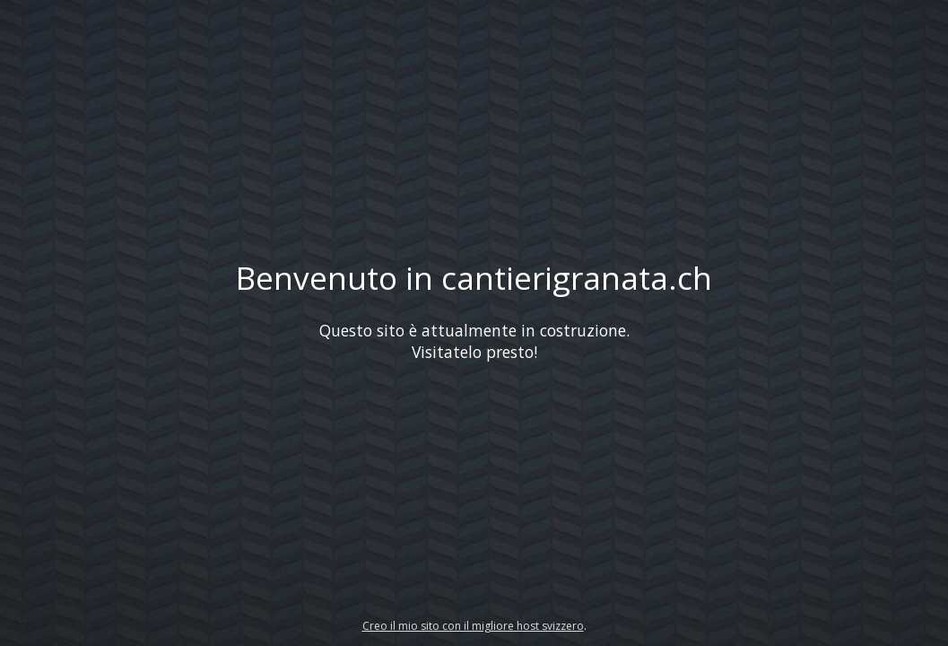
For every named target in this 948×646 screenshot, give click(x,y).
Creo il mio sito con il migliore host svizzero (473, 625)
